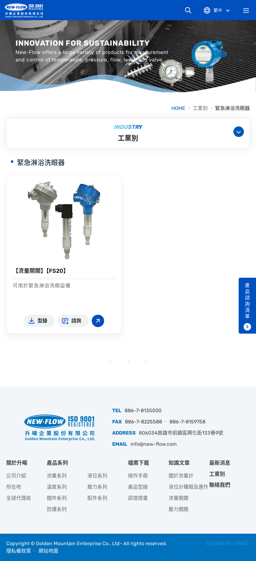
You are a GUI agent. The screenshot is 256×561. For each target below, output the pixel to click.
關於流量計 (181, 476)
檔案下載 (138, 463)
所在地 (13, 487)
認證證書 (138, 498)
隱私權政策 (18, 551)
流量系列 (57, 476)
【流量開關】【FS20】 (41, 270)
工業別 (200, 108)
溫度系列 (57, 487)
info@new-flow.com (153, 444)
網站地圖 (48, 551)
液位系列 (97, 476)
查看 (98, 321)
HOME (178, 108)
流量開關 (178, 498)
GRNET (241, 543)
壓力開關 (178, 509)
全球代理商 (18, 498)
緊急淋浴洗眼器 (232, 108)
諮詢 (76, 321)
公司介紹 (16, 476)
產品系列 (57, 463)
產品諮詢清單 (247, 300)
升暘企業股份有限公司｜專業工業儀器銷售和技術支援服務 (26, 10)
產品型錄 (138, 487)
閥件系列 (57, 498)
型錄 (42, 321)
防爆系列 (57, 509)
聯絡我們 (219, 485)
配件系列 (97, 498)
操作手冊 (138, 476)
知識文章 (179, 463)
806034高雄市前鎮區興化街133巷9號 (181, 433)
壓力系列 (97, 487)
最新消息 (219, 463)
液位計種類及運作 (188, 487)
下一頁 (145, 361)
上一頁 (111, 361)
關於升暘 (16, 463)
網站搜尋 (188, 10)
